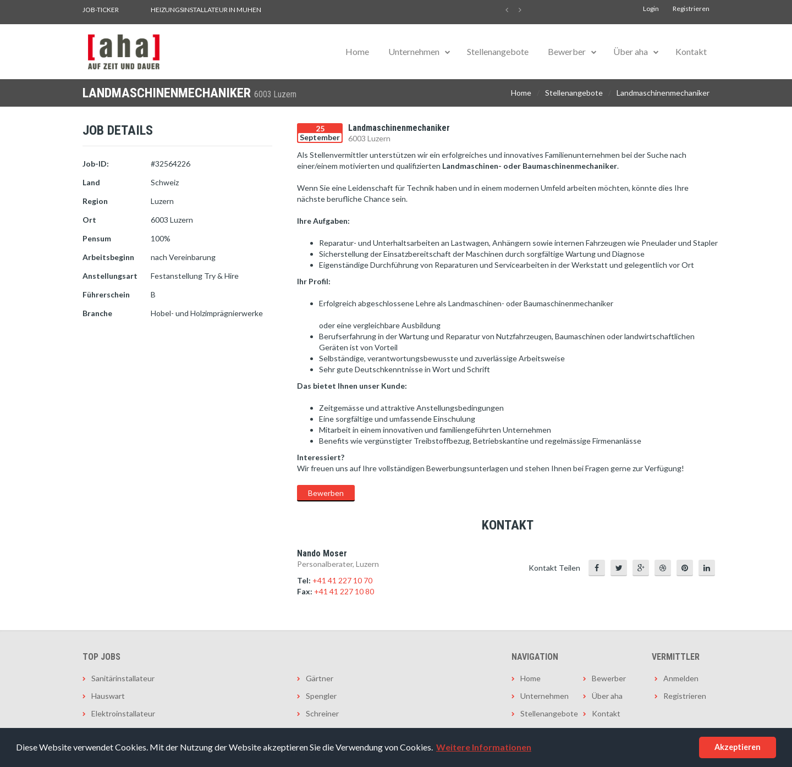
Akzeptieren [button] (737, 747)
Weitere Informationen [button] (483, 747)
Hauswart (108, 695)
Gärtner (319, 678)
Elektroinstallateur (123, 713)
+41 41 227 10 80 (344, 591)
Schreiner (322, 713)
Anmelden (680, 678)
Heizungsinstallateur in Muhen (206, 9)
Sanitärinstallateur (123, 678)
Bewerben (326, 493)
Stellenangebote (498, 51)
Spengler (321, 695)
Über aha (630, 51)
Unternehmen (413, 51)
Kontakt (691, 51)
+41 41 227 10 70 (342, 580)
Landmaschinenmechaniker (663, 92)
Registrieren (691, 8)
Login (651, 8)
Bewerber (567, 51)
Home (357, 51)
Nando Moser (322, 553)
